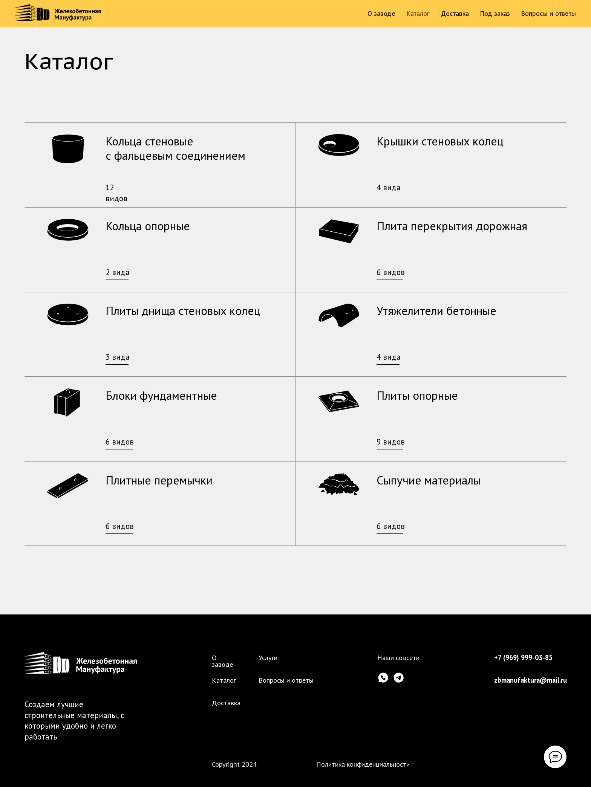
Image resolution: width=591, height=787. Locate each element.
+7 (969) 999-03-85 (523, 657)
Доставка (455, 13)
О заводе (381, 13)
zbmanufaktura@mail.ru (530, 680)
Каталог (418, 13)
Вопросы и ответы (548, 13)
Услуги (268, 657)
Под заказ (495, 13)
